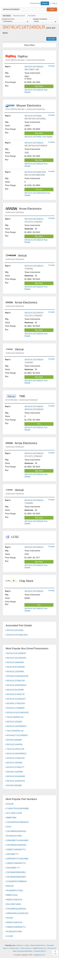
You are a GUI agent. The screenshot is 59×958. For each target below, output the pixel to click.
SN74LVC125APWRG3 (16, 726)
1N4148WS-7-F (13, 868)
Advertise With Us (40, 951)
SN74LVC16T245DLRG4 (35, 172)
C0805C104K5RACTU (16, 850)
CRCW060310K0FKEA (16, 831)
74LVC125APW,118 (14, 717)
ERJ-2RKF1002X (13, 904)
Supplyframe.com (39, 955)
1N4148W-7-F (12, 854)
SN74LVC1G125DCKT (16, 699)
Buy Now (39, 86)
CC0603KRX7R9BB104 (16, 881)
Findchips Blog (35, 3)
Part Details (51, 39)
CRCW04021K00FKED (16, 845)
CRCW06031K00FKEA (16, 909)
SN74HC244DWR (14, 740)
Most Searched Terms (38, 945)
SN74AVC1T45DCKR (15, 703)
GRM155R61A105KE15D (17, 913)
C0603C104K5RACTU (16, 863)
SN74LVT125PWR (14, 763)
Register (45, 3)
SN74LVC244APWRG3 (16, 685)
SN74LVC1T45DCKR (15, 758)
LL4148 (9, 936)
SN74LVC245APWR (15, 662)
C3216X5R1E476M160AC (17, 822)
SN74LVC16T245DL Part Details (38, 137)
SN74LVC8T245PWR (15, 667)
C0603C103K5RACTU (16, 927)
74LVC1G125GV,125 (15, 749)
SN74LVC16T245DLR (33, 67)
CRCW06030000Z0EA (16, 872)
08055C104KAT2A (14, 900)
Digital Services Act (39, 948)
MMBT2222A (12, 895)
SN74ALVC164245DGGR (17, 676)
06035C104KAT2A (14, 922)
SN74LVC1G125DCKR (16, 658)
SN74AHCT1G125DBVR (17, 735)
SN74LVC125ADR (14, 722)
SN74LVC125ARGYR (15, 781)
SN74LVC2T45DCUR (15, 681)
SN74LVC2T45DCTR (15, 694)
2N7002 (9, 918)
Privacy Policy (13, 948)
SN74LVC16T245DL (33, 116)
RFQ (39, 424)
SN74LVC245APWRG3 (16, 754)
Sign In (54, 3)
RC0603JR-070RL (14, 932)
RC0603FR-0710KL (14, 891)
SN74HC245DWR (14, 785)
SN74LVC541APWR (15, 690)
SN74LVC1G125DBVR (16, 653)
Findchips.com (4, 4)
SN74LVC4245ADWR (15, 776)
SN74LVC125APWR (15, 672)
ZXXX (8, 827)
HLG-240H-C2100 (14, 813)
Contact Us (19, 945)
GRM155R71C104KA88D (17, 859)
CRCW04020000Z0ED (16, 877)
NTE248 (9, 804)
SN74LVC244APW (14, 744)
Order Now (38, 189)
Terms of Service (25, 948)
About (27, 945)
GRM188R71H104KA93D (17, 840)
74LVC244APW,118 (14, 731)
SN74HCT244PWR (14, 772)
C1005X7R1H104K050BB (17, 808)
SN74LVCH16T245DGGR (17, 713)
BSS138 (9, 886)
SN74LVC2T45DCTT (15, 767)
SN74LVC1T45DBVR (15, 708)
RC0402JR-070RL (14, 836)
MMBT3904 (11, 818)
